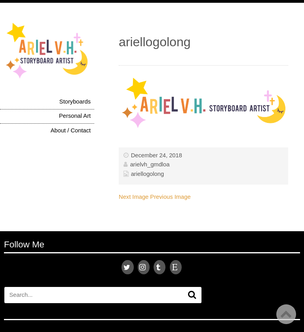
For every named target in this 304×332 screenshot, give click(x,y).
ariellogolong (147, 174)
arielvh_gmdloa (150, 164)
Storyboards (75, 101)
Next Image (133, 197)
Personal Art (75, 116)
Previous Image (170, 197)
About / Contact (71, 130)
